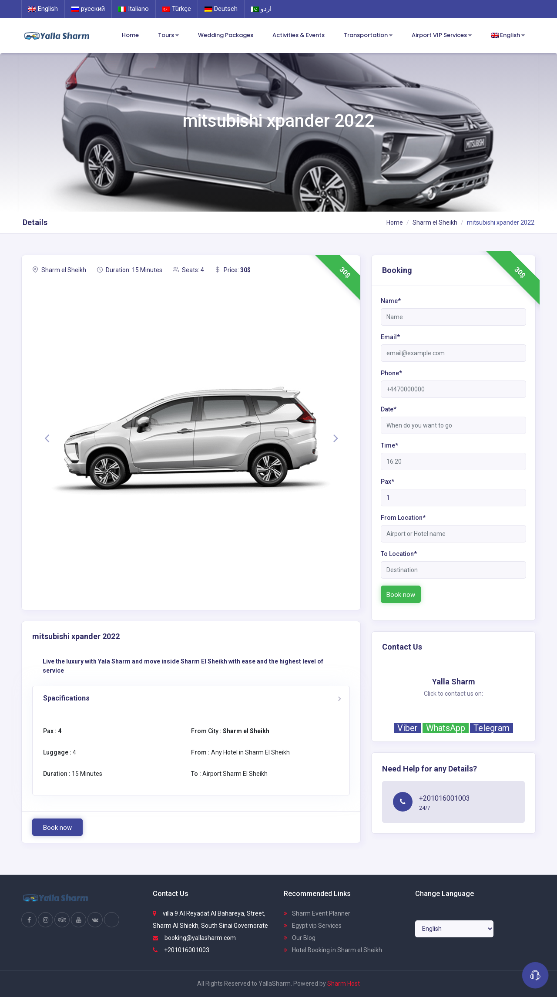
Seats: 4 (188, 269)
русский (88, 9)
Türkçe (176, 9)
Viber (407, 728)
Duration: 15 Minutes (129, 269)
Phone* (391, 373)
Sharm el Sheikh (435, 222)
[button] (47, 438)
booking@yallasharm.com (194, 937)
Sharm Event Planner (317, 913)
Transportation (368, 35)
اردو (261, 9)
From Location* (403, 517)
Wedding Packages (225, 35)
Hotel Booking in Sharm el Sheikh (333, 949)
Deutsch (221, 9)
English (43, 9)
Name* (391, 300)
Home (130, 35)
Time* (389, 445)
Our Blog (299, 937)
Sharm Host (343, 983)
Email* (390, 336)
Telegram (491, 728)
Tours (168, 35)
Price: (233, 269)
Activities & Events (298, 35)
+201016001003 (181, 949)
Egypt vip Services (313, 925)
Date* (388, 409)
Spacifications (66, 698)
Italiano (133, 9)
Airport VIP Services (442, 35)
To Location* (399, 553)
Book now (57, 828)
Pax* (387, 481)
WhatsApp (445, 728)
